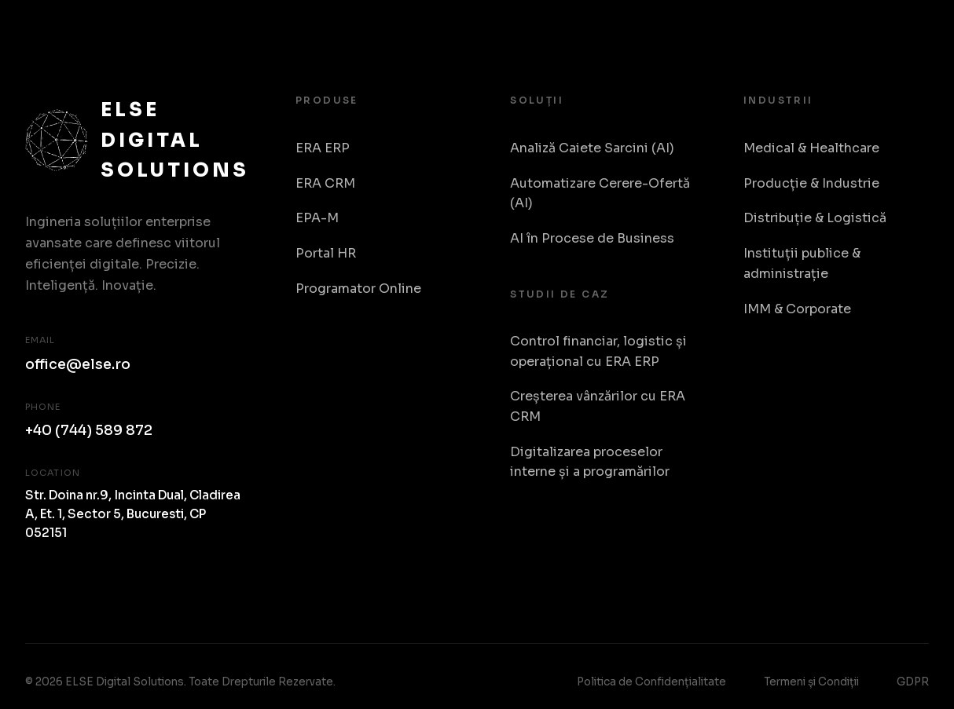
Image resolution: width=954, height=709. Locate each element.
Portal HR (325, 253)
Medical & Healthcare (811, 148)
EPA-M (317, 218)
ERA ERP (322, 148)
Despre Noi (836, 31)
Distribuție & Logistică (814, 218)
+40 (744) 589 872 (88, 430)
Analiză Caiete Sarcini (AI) (592, 148)
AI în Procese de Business (592, 238)
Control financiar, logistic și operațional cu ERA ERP (598, 351)
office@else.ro (77, 364)
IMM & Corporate (797, 309)
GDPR (913, 682)
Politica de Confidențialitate (651, 682)
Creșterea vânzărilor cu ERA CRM (597, 406)
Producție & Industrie (811, 183)
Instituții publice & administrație (801, 263)
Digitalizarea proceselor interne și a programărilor (590, 462)
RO (912, 31)
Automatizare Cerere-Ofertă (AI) (600, 193)
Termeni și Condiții (811, 682)
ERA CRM (325, 183)
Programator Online (358, 288)
